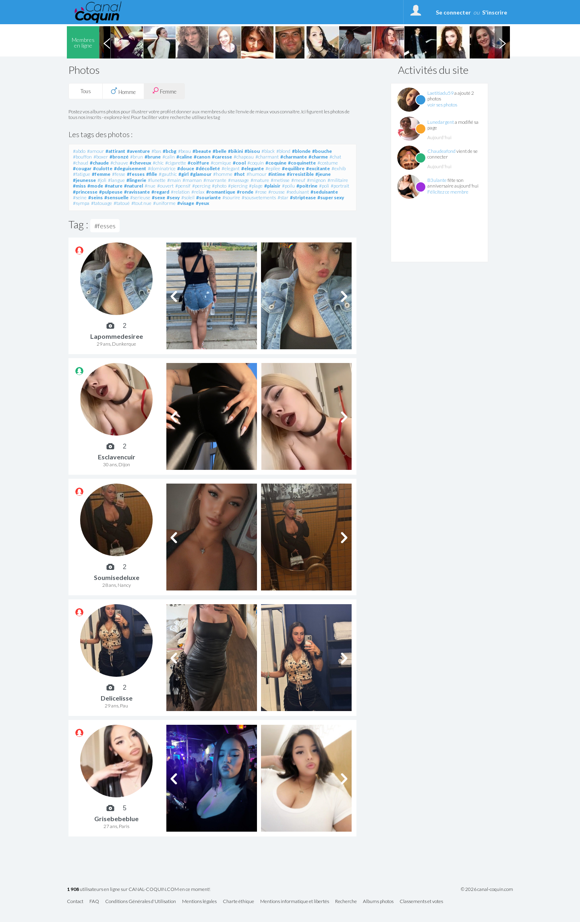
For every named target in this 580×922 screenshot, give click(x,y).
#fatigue (81, 174)
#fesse (118, 174)
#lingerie (136, 180)
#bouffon (82, 157)
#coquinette (302, 163)
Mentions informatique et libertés (294, 901)
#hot (239, 174)
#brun (136, 157)
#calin (168, 157)
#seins (95, 197)
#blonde (301, 151)
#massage (238, 180)
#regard (160, 192)
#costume (327, 163)
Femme (164, 91)
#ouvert (165, 186)
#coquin (255, 163)
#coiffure (198, 163)
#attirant (115, 151)
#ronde (245, 192)
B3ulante (437, 180)
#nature (113, 186)
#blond (283, 151)
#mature (260, 180)
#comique (221, 163)
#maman (192, 180)
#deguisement (130, 168)
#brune (153, 157)
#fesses (136, 174)
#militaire (337, 180)
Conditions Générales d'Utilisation (140, 901)
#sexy (173, 197)
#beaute (202, 151)
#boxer (100, 157)
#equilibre (293, 168)
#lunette (157, 180)
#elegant (231, 168)
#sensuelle (116, 197)
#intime (276, 174)
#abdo (79, 151)
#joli (101, 180)
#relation (180, 192)
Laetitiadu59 (440, 93)
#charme (318, 157)
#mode (95, 186)
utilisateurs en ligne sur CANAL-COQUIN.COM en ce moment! (138, 889)
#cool (239, 163)
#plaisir (272, 186)
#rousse (276, 192)
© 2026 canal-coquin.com (487, 889)
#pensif (183, 186)
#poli (324, 186)
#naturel (133, 186)
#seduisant (297, 192)
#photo (219, 186)
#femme (101, 174)
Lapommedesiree (116, 336)
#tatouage (101, 203)
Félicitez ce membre (447, 192)
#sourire (231, 197)
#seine (80, 197)
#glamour (200, 174)
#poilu (288, 186)
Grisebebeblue (116, 818)
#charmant (267, 157)
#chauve (119, 163)
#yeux (202, 203)
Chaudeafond (441, 151)
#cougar (82, 168)
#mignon (316, 180)
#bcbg (169, 151)
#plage (256, 186)
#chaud (80, 163)
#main (174, 180)
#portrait (340, 186)
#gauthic (168, 174)
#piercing (237, 186)
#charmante (293, 157)
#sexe (158, 197)
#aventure (138, 151)
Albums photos (378, 901)
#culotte (102, 168)
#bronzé (119, 157)
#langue (116, 180)
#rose (261, 192)
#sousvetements (259, 197)
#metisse (280, 180)
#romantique (220, 192)
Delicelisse (117, 698)
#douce (185, 168)
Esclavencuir (116, 457)
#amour (95, 151)
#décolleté (208, 168)
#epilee (272, 168)
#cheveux (140, 163)
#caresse (222, 157)
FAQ (94, 901)
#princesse (85, 192)
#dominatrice (162, 168)
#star (283, 197)
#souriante (208, 197)
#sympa (81, 203)
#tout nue (141, 203)
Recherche (346, 901)
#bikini (235, 151)
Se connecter (453, 12)
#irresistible (300, 174)
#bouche (322, 151)
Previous (106, 42)
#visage (185, 203)
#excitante (318, 168)
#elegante (252, 168)
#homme (222, 174)
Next (502, 42)
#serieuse (140, 197)
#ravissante (137, 192)
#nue (150, 186)
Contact (75, 901)
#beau (184, 151)
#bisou (252, 151)
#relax (198, 192)
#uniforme (164, 203)
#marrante (214, 180)
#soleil (188, 197)
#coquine (275, 163)
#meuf (298, 180)
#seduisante (324, 192)
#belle (219, 151)
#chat (335, 157)
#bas (156, 151)
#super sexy (330, 197)
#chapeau (244, 157)
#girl (183, 174)
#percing (201, 186)
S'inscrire (494, 12)
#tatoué (122, 203)
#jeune (323, 174)
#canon (202, 157)
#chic (158, 163)
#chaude (99, 163)
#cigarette (175, 163)
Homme (123, 91)
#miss (79, 186)
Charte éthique (238, 901)
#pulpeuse (110, 192)
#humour (256, 174)
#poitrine (306, 186)
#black (268, 151)
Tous (86, 91)
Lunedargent (440, 122)
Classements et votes (421, 901)
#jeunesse (84, 180)
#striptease (303, 197)
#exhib (338, 168)
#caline (184, 157)
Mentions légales (199, 901)
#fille (151, 174)
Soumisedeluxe (116, 577)
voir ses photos (442, 105)
